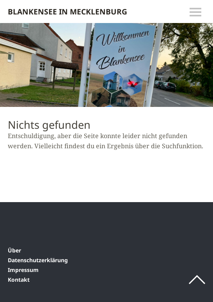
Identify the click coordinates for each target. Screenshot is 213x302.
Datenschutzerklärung (38, 260)
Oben (197, 279)
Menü (195, 12)
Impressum (23, 270)
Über (14, 250)
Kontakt (19, 279)
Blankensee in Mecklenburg (67, 11)
